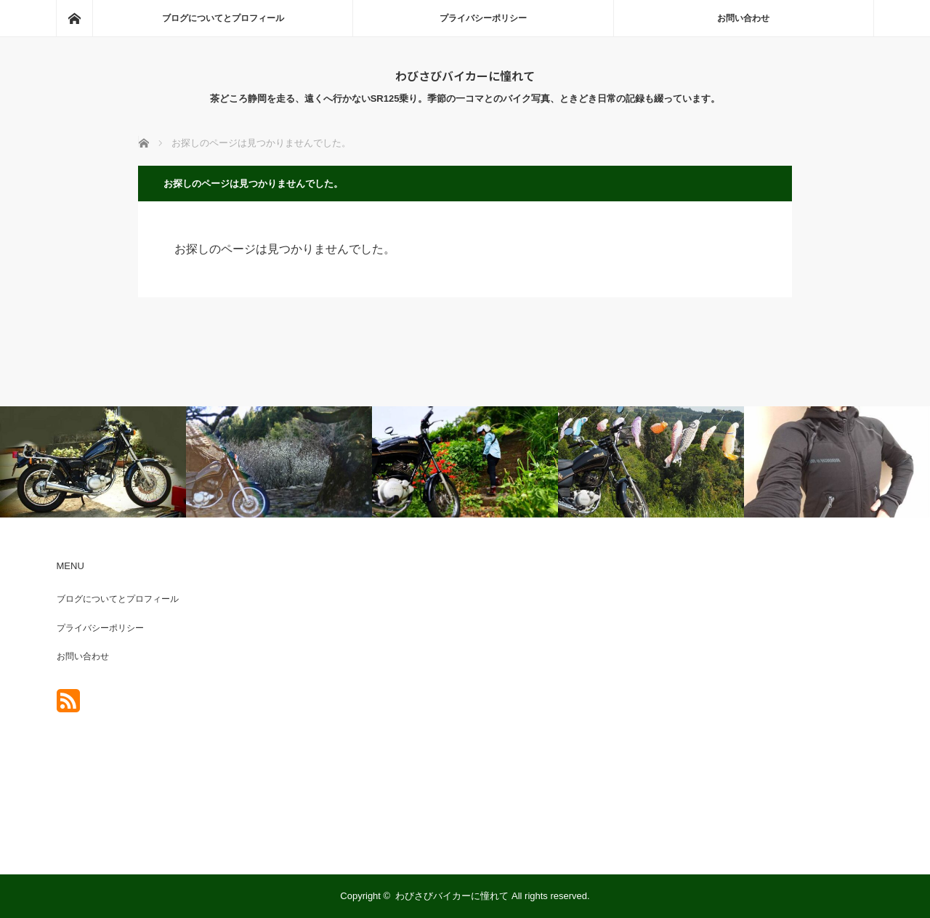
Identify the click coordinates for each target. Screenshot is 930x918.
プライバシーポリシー (483, 18)
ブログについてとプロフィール (223, 18)
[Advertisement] (727, 698)
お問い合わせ (743, 18)
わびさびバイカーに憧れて (465, 75)
